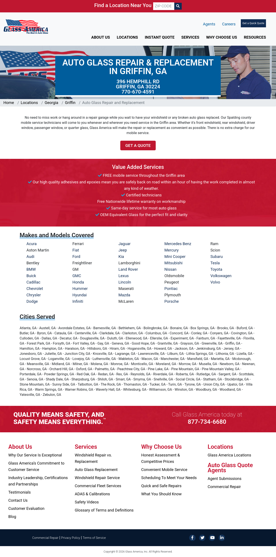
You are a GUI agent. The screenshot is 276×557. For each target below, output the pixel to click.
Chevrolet (34, 288)
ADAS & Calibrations (92, 494)
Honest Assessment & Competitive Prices (160, 458)
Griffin (70, 102)
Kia (121, 256)
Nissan (170, 269)
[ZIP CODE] (163, 6)
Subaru (216, 256)
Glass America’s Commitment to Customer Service (36, 466)
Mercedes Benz (177, 243)
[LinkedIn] (222, 537)
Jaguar (124, 243)
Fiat (76, 250)
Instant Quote (159, 37)
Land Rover (128, 269)
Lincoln (124, 282)
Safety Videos (87, 502)
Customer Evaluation (26, 508)
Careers (228, 24)
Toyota (216, 269)
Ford (76, 256)
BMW (31, 269)
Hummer (80, 288)
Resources (255, 37)
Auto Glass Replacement (96, 469)
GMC (77, 275)
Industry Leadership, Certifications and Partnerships (38, 480)
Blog (12, 516)
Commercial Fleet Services (98, 486)
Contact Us (18, 500)
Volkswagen (220, 275)
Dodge (32, 301)
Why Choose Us (221, 37)
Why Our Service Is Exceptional (35, 455)
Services (190, 37)
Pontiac (171, 288)
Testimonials (19, 492)
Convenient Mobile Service (164, 469)
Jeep (122, 250)
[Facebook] (192, 537)
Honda (78, 282)
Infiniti (78, 301)
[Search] (178, 6)
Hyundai (80, 295)
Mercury (171, 250)
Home (8, 102)
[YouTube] (212, 537)
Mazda (124, 295)
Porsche (171, 301)
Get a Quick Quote (253, 23)
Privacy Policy (70, 538)
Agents (209, 24)
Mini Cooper (175, 256)
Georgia (51, 102)
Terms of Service (94, 538)
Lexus (123, 275)
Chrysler (33, 295)
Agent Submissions (224, 478)
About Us (100, 37)
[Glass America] (25, 26)
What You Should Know (161, 494)
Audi (30, 256)
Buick (31, 275)
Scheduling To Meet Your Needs (169, 477)
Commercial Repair (224, 486)
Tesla (215, 263)
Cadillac (33, 282)
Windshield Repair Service (97, 477)
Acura (31, 243)
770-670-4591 (138, 92)
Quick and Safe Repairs (161, 486)
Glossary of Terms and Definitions (104, 510)
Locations (127, 37)
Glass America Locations (229, 455)
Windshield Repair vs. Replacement (93, 458)
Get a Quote (138, 145)
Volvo (215, 282)
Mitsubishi (173, 263)
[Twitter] (202, 537)
